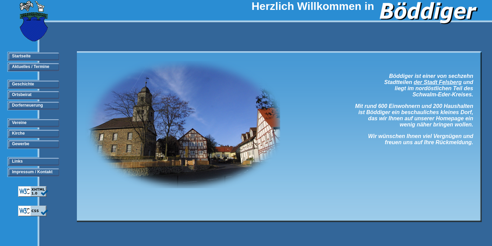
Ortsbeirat (21, 94)
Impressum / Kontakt (32, 171)
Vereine (19, 122)
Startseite (21, 56)
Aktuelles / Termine (30, 66)
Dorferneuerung (27, 105)
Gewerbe (20, 143)
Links (17, 161)
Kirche (18, 133)
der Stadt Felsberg (438, 82)
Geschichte (23, 84)
